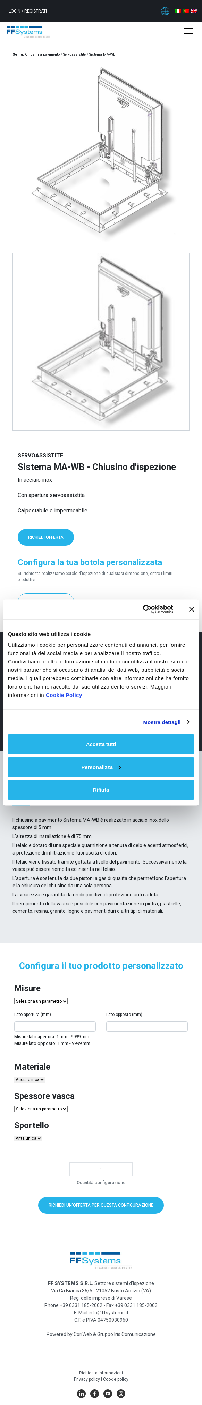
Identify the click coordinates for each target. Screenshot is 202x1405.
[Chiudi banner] (191, 609)
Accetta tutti (101, 744)
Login (15, 11)
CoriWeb (83, 1334)
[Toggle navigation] (188, 32)
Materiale (32, 1067)
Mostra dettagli (161, 722)
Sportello (31, 1125)
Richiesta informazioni (101, 1372)
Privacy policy (87, 1379)
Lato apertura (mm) (32, 1014)
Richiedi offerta (46, 537)
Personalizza (101, 767)
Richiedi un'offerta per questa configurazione (101, 1205)
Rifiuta (101, 790)
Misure (27, 988)
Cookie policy (115, 1379)
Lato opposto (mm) (124, 1014)
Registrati (35, 11)
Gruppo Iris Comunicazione (126, 1334)
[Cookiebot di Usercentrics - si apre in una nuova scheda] (142, 609)
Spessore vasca (44, 1096)
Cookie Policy (64, 695)
